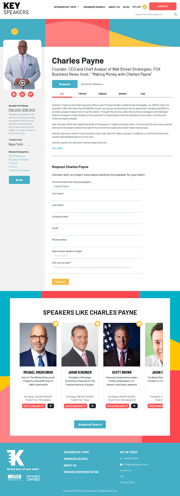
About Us (114, 6)
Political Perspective (19, 170)
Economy (13, 163)
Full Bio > (57, 148)
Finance (13, 166)
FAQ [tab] (143, 93)
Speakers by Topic (76, 452)
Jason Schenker (80, 372)
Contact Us (126, 470)
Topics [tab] (82, 93)
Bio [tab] (62, 93)
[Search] (153, 14)
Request (64, 84)
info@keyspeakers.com (136, 464)
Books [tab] (123, 93)
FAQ (122, 476)
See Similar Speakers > (92, 84)
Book (19, 180)
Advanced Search (94, 6)
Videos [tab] (102, 93)
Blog (126, 6)
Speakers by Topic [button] (65, 6)
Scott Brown (121, 372)
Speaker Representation (81, 472)
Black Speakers (17, 155)
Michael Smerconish (38, 372)
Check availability (33, 406)
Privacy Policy (127, 482)
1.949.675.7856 (130, 458)
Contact (163, 6)
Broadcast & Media (18, 159)
